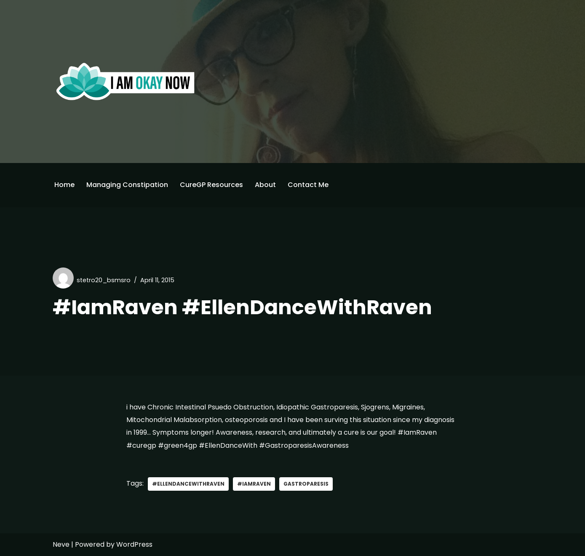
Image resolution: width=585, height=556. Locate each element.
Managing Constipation (127, 185)
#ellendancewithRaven (188, 483)
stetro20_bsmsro (104, 280)
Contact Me (308, 185)
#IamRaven (254, 483)
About (265, 185)
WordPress (134, 544)
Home (64, 185)
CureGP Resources (211, 185)
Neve (61, 544)
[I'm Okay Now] (125, 81)
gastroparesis (306, 483)
